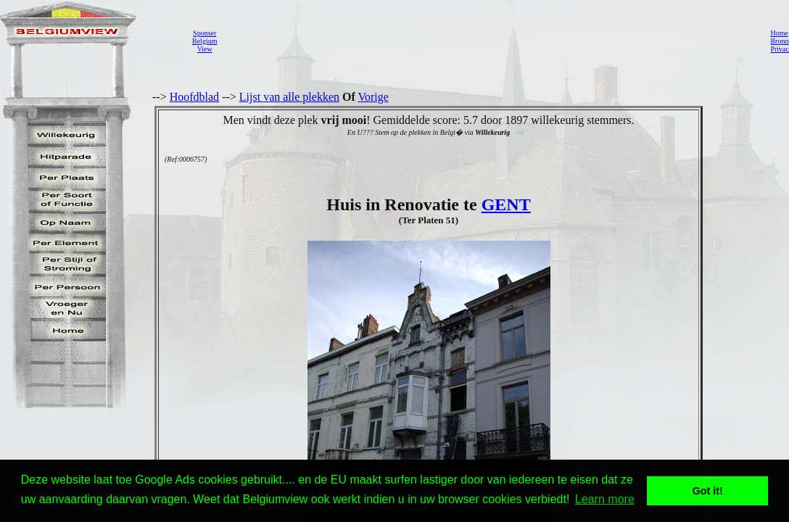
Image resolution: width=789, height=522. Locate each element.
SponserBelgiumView (204, 41)
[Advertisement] (489, 40)
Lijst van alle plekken (289, 97)
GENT (506, 204)
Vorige (373, 97)
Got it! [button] (708, 491)
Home (779, 33)
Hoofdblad (194, 97)
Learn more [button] (605, 499)
